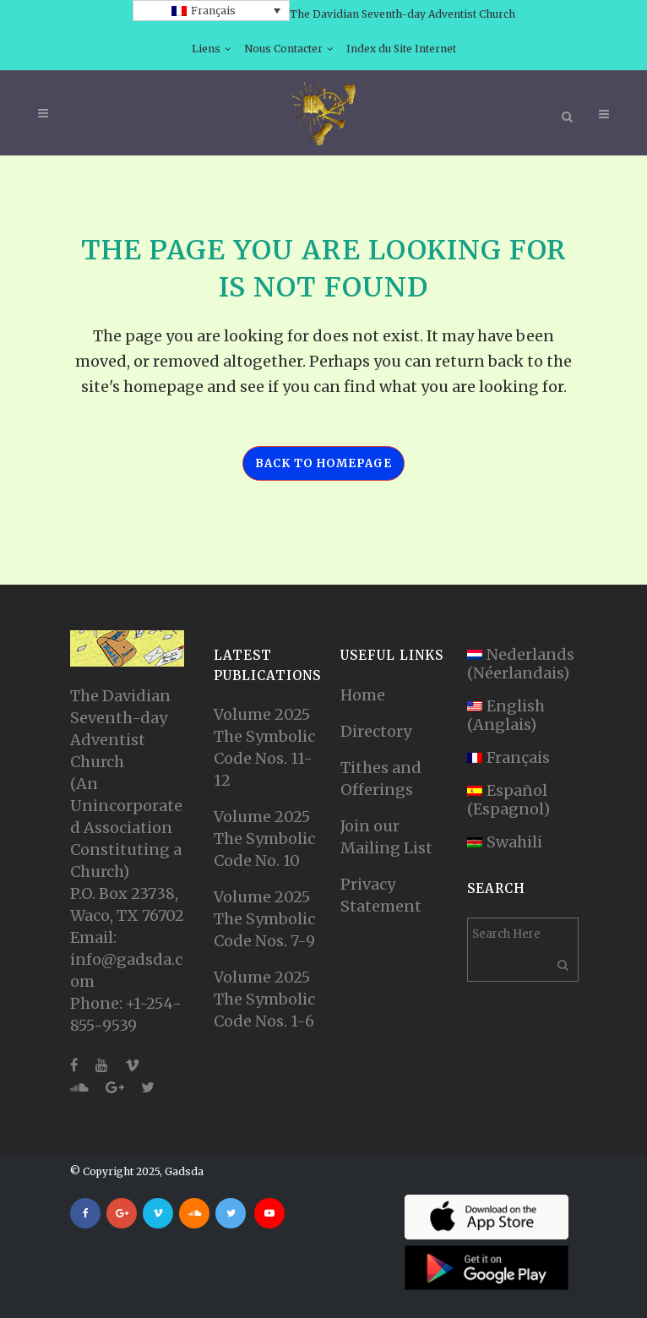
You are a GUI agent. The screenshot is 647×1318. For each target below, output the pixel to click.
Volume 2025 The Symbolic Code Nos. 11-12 (264, 747)
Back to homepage (323, 463)
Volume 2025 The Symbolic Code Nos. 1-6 (264, 999)
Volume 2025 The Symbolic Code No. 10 (264, 838)
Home (362, 695)
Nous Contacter (283, 48)
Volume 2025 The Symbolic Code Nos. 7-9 (264, 918)
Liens (206, 48)
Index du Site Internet (401, 48)
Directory (375, 731)
